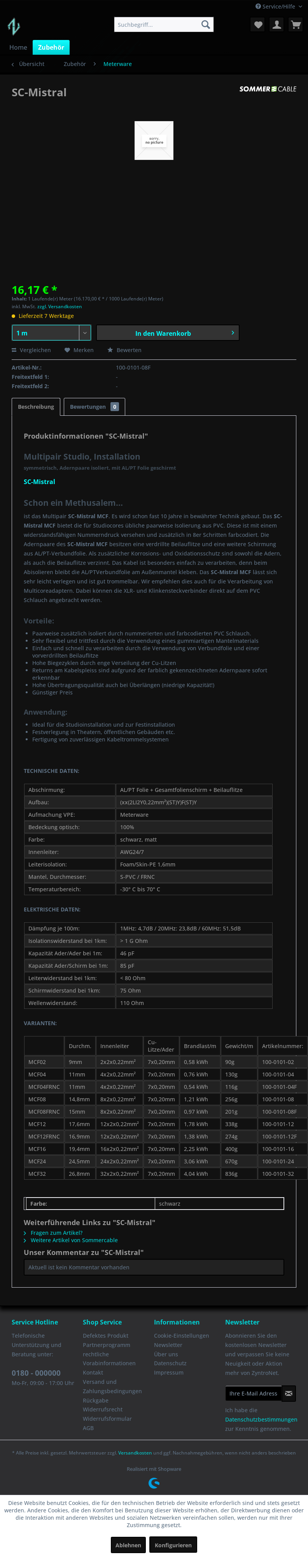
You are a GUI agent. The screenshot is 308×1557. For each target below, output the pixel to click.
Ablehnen (128, 1545)
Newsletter (168, 1345)
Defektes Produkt (105, 1335)
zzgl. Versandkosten (59, 306)
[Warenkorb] (295, 24)
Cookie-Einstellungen (181, 1335)
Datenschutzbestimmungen (261, 1419)
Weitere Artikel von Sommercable (71, 1240)
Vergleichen (31, 350)
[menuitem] (164, 24)
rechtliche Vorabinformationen (109, 1358)
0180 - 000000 (36, 1373)
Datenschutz (170, 1363)
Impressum (169, 1372)
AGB (88, 1428)
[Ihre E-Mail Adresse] (253, 1393)
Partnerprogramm (106, 1345)
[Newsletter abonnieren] (289, 1393)
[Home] (18, 47)
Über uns (166, 1354)
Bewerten (124, 350)
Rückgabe (95, 1400)
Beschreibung (36, 406)
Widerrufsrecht (102, 1409)
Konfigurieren (173, 1545)
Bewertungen (94, 406)
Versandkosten (135, 1452)
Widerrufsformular (107, 1418)
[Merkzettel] (257, 24)
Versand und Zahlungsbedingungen (112, 1386)
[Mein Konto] (276, 24)
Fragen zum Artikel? (53, 1232)
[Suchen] (206, 24)
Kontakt (93, 1372)
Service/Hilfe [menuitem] (276, 6)
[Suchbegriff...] (164, 24)
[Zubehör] (51, 47)
